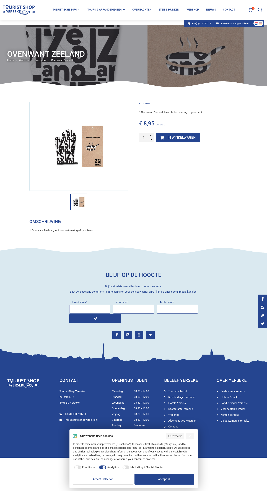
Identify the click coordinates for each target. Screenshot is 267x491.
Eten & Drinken (168, 12)
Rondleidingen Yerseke (181, 396)
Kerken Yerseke (230, 414)
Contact (229, 12)
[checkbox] (84, 467)
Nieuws (211, 12)
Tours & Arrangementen (104, 12)
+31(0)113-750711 (199, 28)
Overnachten (141, 12)
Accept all (164, 479)
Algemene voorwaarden (182, 420)
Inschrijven (73, 318)
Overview (175, 436)
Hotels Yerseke (177, 402)
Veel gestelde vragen (233, 408)
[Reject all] (190, 436)
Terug (144, 103)
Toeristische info (65, 12)
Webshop (192, 12)
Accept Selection (103, 479)
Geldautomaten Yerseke (235, 420)
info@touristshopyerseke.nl (232, 28)
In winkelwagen (179, 137)
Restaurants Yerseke (180, 408)
